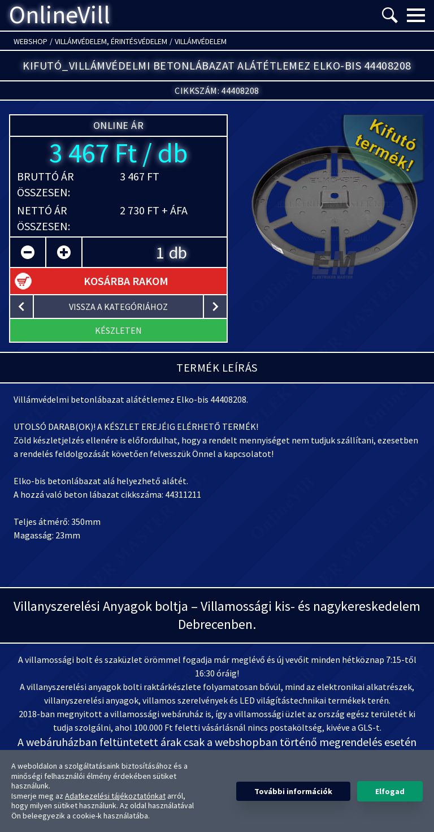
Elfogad (390, 791)
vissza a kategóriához (118, 306)
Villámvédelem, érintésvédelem (111, 41)
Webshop (30, 41)
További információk (293, 791)
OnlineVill (59, 15)
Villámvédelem (201, 41)
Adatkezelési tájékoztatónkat (115, 796)
